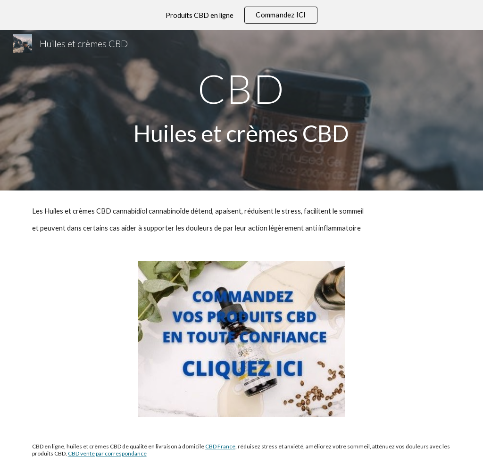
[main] (241, 110)
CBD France (220, 446)
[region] (241, 15)
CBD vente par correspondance (107, 453)
